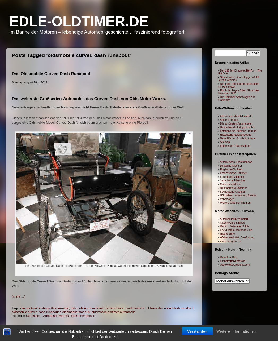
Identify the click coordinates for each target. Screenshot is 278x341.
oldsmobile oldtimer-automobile (114, 312)
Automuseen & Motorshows (236, 162)
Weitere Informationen (236, 335)
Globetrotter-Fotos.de (232, 261)
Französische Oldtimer (233, 173)
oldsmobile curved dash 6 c (125, 308)
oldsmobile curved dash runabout (169, 308)
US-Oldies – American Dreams (238, 195)
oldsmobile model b (76, 312)
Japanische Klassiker (232, 180)
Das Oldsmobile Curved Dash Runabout (51, 74)
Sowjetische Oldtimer (232, 191)
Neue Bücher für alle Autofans (237, 138)
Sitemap (225, 142)
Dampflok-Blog (229, 257)
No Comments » (82, 316)
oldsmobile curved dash (87, 308)
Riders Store (227, 233)
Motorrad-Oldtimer (231, 184)
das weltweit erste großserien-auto (44, 308)
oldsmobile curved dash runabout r (36, 312)
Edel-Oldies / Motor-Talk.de (236, 230)
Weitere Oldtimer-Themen (235, 202)
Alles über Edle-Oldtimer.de (236, 116)
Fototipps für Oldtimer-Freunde (238, 131)
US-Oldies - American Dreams (47, 316)
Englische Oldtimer (231, 169)
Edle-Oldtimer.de (79, 21)
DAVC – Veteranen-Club (234, 226)
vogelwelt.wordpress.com (235, 264)
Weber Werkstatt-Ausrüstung (237, 237)
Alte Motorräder (229, 119)
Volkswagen (227, 199)
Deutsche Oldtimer (231, 165)
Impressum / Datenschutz (235, 145)
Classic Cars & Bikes (232, 222)
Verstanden (197, 335)
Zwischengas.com (230, 241)
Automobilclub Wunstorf (234, 219)
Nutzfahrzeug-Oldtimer (233, 188)
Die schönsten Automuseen (236, 123)
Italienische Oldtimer (232, 176)
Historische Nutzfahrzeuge (235, 134)
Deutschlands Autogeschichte (237, 127)
